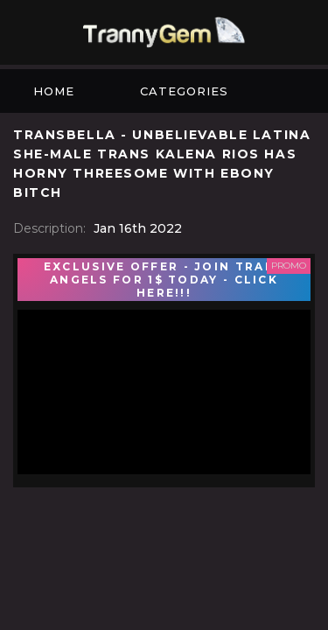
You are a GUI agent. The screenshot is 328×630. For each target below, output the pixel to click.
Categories (184, 91)
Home (53, 91)
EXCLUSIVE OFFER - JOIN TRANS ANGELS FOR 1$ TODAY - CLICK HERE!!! (164, 279)
